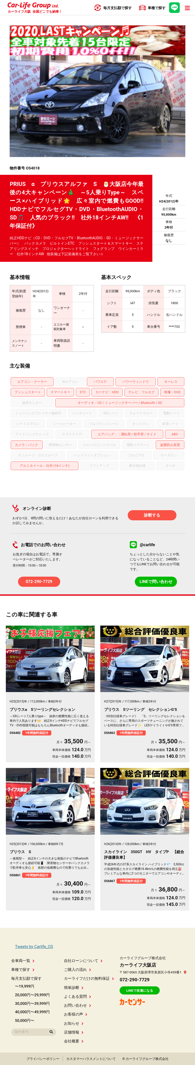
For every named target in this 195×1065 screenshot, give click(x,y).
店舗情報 (74, 1032)
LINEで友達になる (139, 990)
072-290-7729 (39, 581)
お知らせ (74, 1023)
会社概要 (74, 1041)
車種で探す (23, 969)
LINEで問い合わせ (156, 581)
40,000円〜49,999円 (32, 1012)
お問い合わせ (77, 1005)
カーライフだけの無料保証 (89, 978)
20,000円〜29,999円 (32, 995)
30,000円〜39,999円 (32, 1003)
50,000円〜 (24, 1020)
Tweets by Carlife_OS (34, 946)
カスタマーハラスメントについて (91, 1059)
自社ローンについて (83, 960)
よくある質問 (77, 996)
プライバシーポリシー (42, 1059)
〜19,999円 (24, 986)
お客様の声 (75, 1014)
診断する (152, 515)
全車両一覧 (23, 960)
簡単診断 (74, 987)
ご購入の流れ (77, 969)
